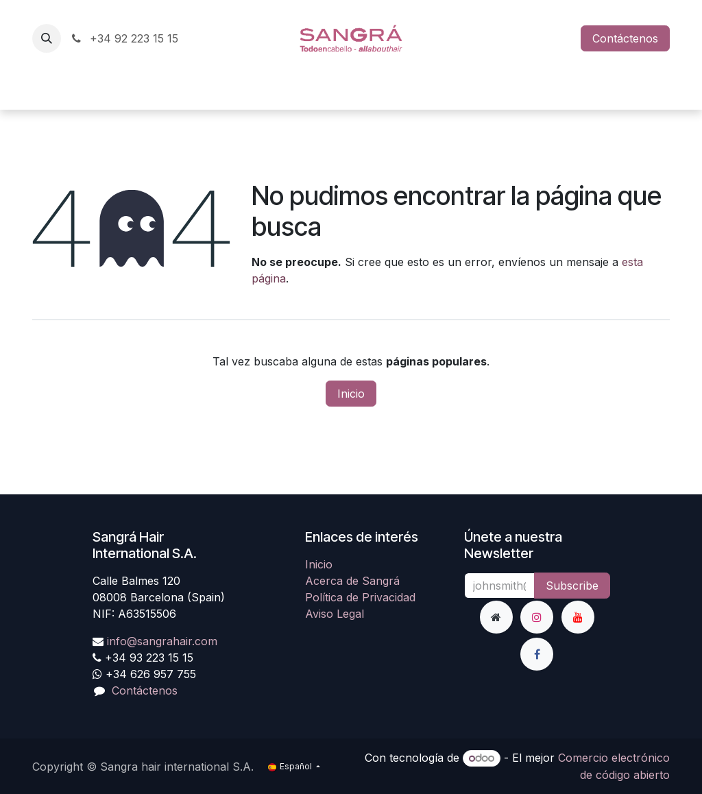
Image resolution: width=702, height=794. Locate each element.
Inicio (351, 393)
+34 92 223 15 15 (123, 38)
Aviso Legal (334, 614)
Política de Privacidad (360, 597)
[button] (46, 38)
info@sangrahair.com (162, 641)
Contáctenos (625, 38)
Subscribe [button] (572, 585)
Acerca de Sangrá (352, 581)
